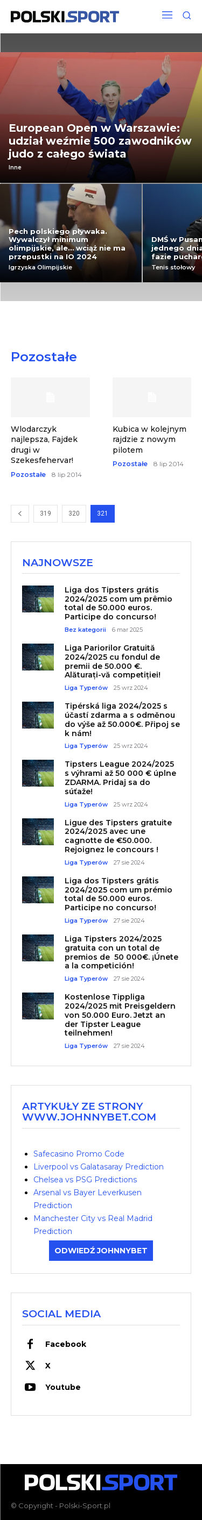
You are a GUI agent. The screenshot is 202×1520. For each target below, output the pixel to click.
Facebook (65, 1344)
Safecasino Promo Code (78, 1154)
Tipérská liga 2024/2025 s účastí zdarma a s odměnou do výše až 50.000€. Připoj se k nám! (122, 719)
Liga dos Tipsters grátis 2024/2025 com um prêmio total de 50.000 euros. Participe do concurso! (118, 603)
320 (74, 513)
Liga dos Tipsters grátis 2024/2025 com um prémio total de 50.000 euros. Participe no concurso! (118, 894)
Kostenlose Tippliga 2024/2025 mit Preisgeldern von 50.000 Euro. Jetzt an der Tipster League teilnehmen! (120, 1015)
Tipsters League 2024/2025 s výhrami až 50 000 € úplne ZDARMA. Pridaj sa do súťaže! (120, 777)
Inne (15, 167)
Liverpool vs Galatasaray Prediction (98, 1167)
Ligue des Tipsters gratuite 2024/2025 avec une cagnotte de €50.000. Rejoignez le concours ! (118, 836)
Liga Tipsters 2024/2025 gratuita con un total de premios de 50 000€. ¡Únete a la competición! (121, 952)
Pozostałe (28, 475)
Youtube (63, 1387)
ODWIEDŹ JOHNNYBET (101, 1250)
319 (45, 513)
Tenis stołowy (173, 267)
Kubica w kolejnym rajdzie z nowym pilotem (149, 439)
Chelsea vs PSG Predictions (85, 1179)
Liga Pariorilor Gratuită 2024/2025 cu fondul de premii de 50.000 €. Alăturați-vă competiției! (113, 661)
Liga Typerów (86, 688)
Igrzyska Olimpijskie (40, 267)
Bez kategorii (85, 630)
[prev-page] (20, 514)
